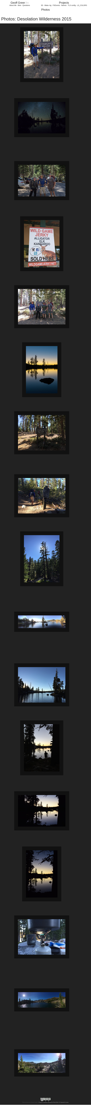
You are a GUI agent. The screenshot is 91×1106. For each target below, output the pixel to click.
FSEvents (56, 5)
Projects (64, 2)
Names (63, 5)
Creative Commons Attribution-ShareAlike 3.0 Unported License (54, 1102)
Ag (50, 5)
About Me (12, 5)
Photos (45, 9)
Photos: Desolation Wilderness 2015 (36, 19)
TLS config (72, 5)
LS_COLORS (82, 5)
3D (42, 5)
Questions (26, 5)
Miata (46, 5)
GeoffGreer (20, 2)
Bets (19, 5)
